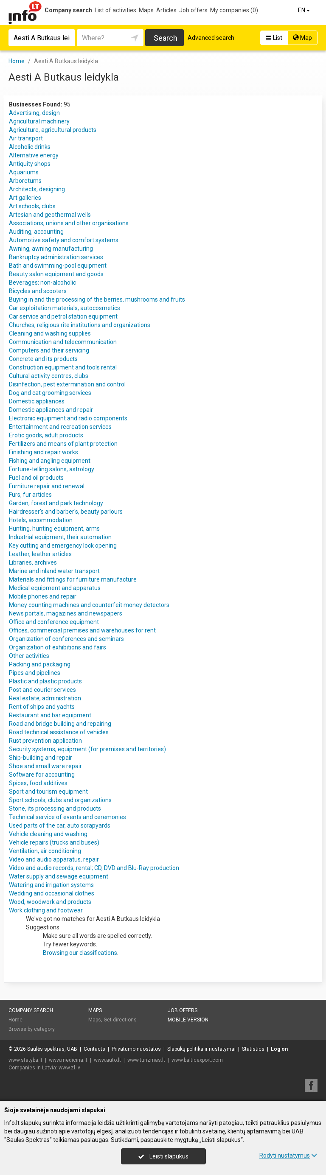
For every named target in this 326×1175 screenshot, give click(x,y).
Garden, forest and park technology (56, 503)
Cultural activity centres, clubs (48, 375)
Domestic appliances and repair (51, 409)
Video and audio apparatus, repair (54, 859)
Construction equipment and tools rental (63, 367)
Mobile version (188, 1020)
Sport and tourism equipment (48, 791)
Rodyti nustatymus (288, 1155)
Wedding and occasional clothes (51, 893)
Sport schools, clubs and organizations (60, 800)
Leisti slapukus (163, 1156)
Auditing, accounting (36, 231)
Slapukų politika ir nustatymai (201, 1049)
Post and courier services (42, 689)
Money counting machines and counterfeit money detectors (89, 604)
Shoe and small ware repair (45, 766)
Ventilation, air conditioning (45, 851)
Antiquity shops (30, 163)
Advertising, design (34, 112)
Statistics (253, 1049)
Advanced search (211, 37)
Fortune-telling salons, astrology (51, 469)
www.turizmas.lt (146, 1060)
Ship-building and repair (40, 757)
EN (304, 10)
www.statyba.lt (25, 1060)
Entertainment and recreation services (60, 426)
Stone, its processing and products (55, 808)
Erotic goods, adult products (46, 435)
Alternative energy (34, 155)
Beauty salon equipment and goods (56, 274)
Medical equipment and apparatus (55, 588)
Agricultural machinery (39, 121)
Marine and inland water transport (54, 571)
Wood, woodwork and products (50, 901)
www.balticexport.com (197, 1060)
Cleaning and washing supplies (50, 333)
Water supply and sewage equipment (58, 876)
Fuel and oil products (36, 477)
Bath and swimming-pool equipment (58, 265)
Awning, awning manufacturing (51, 248)
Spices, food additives (38, 783)
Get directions (120, 1020)
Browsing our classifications (80, 952)
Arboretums (25, 180)
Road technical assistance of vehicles (59, 732)
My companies (234, 10)
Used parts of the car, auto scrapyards (59, 825)
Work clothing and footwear (46, 910)
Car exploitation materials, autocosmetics (64, 308)
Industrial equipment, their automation (60, 537)
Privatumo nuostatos (136, 1049)
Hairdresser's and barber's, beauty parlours (66, 511)
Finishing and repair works (43, 452)
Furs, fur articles (30, 494)
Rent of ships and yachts (42, 706)
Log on (279, 1049)
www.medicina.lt (68, 1060)
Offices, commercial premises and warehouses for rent (82, 630)
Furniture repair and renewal (46, 486)
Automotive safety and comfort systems (63, 240)
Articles (166, 10)
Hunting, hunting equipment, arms (54, 528)
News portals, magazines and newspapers (65, 613)
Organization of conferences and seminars (66, 638)
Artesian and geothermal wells (50, 214)
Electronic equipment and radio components (68, 418)
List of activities (115, 10)
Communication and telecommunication (63, 342)
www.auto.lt (107, 1060)
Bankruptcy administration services (56, 257)
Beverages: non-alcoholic (42, 282)
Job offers (193, 10)
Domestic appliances (37, 401)
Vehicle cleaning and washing (48, 834)
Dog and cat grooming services (50, 392)
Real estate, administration (45, 698)
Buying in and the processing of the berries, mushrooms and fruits (97, 299)
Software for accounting (42, 774)
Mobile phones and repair (42, 596)
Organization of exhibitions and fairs (57, 647)
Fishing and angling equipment (49, 460)
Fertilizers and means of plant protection (63, 443)
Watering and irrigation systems (51, 884)
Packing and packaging (39, 664)
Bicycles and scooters (38, 291)
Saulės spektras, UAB (52, 1049)
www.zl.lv (69, 1068)
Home (15, 1020)
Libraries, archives (33, 562)
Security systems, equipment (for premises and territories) (87, 749)
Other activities (29, 655)
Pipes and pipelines (34, 672)
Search (165, 38)
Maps (146, 10)
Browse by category (31, 1029)
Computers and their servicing (49, 350)
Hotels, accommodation (41, 520)
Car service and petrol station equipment (63, 316)
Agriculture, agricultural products (52, 129)
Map (302, 37)
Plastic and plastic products (45, 681)
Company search (68, 10)
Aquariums (24, 172)
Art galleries (25, 197)
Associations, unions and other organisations (69, 223)
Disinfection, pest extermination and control (67, 384)
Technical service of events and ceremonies (67, 817)
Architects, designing (37, 189)
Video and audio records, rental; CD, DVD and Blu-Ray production (94, 867)
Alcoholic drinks (30, 146)
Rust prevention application (45, 740)
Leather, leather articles (40, 554)
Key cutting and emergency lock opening (63, 545)
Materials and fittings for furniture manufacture (73, 579)
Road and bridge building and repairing (60, 723)
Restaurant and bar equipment (50, 715)
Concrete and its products (43, 358)
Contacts (94, 1049)
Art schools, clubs (32, 206)
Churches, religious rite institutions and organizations (79, 325)
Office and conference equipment (54, 621)
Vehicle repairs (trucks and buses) (54, 842)
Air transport (26, 138)
